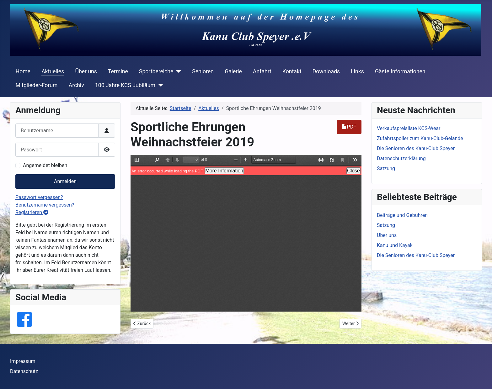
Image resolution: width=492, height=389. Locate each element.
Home (23, 71)
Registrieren (31, 212)
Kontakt (292, 71)
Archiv (76, 85)
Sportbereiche (156, 71)
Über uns (86, 71)
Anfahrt (262, 71)
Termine (118, 71)
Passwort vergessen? (39, 197)
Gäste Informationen (400, 71)
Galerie (233, 71)
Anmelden (65, 181)
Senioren (203, 71)
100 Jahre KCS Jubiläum (125, 85)
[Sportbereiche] (177, 71)
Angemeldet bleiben (45, 165)
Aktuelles (52, 71)
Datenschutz (24, 371)
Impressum (22, 361)
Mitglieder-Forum (37, 85)
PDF (349, 127)
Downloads (326, 71)
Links (357, 71)
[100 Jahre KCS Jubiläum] (159, 85)
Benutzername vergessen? (44, 205)
